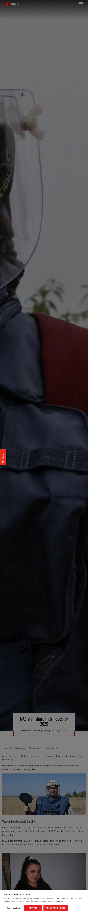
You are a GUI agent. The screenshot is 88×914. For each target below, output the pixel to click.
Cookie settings (13, 908)
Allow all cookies (55, 908)
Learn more (60, 901)
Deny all (33, 908)
